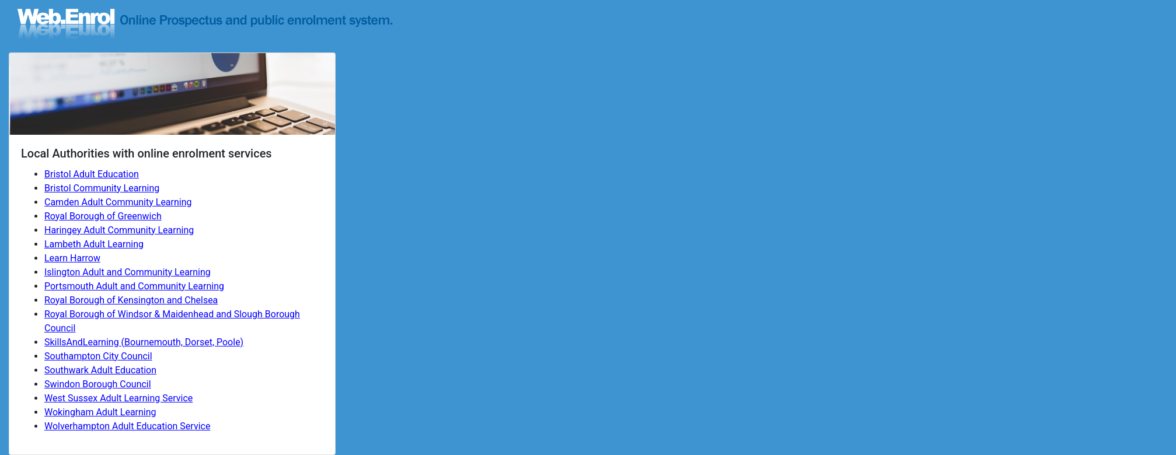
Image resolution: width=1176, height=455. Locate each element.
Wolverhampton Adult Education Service (127, 426)
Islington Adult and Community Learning (127, 272)
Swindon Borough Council (97, 384)
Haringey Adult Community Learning (119, 230)
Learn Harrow (72, 258)
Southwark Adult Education (100, 370)
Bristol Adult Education (91, 174)
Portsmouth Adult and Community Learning (134, 286)
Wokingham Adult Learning (100, 412)
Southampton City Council (98, 356)
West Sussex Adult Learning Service (118, 398)
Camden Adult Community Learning (118, 202)
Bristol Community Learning (101, 188)
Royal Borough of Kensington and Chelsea (131, 300)
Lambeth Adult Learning (94, 244)
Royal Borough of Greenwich (103, 216)
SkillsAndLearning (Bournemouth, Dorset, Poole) (143, 342)
